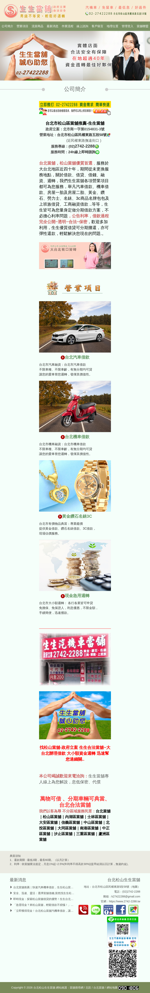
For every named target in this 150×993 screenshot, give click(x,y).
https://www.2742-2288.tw (124, 901)
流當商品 (37, 26)
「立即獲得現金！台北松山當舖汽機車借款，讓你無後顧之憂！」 (53, 910)
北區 (88, 987)
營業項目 (22, 26)
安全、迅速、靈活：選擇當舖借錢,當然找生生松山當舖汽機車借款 (53, 893)
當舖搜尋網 (76, 987)
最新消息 (52, 26)
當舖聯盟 (142, 26)
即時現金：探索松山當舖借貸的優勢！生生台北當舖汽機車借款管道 (54, 899)
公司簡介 (7, 26)
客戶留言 (97, 26)
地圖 (135, 886)
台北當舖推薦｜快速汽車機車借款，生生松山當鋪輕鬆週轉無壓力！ (54, 887)
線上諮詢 (82, 26)
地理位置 (112, 26)
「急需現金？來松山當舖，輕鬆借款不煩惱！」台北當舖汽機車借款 (54, 904)
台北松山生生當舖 (123, 879)
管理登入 (127, 26)
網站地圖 (112, 987)
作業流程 (67, 26)
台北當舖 (98, 987)
